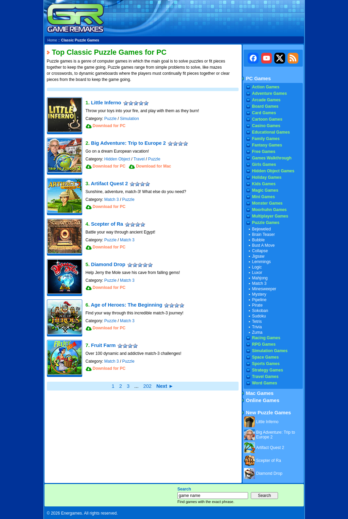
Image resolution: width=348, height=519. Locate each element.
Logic (257, 267)
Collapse (260, 250)
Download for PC (109, 125)
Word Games (264, 383)
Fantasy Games (267, 145)
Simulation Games (270, 350)
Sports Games (266, 363)
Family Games (266, 138)
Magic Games (265, 190)
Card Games (264, 112)
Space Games (265, 357)
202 (147, 386)
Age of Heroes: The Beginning (126, 305)
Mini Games (263, 196)
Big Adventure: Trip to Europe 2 (128, 143)
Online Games (263, 400)
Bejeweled (261, 229)
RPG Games (264, 344)
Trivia (257, 327)
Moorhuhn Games (269, 209)
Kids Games (264, 183)
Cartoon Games (267, 119)
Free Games (264, 151)
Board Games (265, 106)
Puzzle (110, 118)
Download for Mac (153, 166)
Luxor (257, 272)
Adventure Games (269, 93)
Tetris (257, 321)
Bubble (258, 240)
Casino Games (266, 125)
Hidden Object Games (273, 171)
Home (52, 40)
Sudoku (259, 316)
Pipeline (259, 299)
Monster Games (267, 203)
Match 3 (111, 199)
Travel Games (265, 376)
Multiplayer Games (270, 216)
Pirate (257, 305)
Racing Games (266, 337)
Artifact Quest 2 (109, 183)
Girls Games (264, 164)
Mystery (259, 294)
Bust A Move (263, 245)
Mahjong (260, 278)
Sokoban (260, 310)
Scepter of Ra (107, 224)
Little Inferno (106, 102)
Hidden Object (117, 159)
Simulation (129, 118)
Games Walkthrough (272, 158)
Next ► (164, 386)
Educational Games (271, 132)
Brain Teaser (263, 234)
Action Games (266, 87)
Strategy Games (267, 370)
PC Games (258, 78)
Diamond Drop (108, 264)
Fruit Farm (103, 345)
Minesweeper (264, 289)
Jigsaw (258, 256)
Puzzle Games (266, 222)
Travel (139, 159)
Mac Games (260, 393)
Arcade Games (266, 100)
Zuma (257, 332)
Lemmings (261, 261)
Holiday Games (267, 177)
